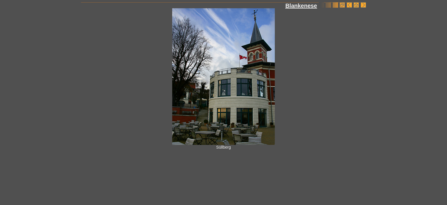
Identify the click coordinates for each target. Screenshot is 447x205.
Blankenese (301, 6)
